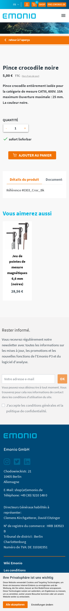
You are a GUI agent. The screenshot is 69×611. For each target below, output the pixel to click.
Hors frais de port (30, 76)
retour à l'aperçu (16, 40)
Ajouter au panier (32, 155)
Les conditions (15, 570)
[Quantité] (15, 128)
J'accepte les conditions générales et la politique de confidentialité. (34, 408)
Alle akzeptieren (15, 604)
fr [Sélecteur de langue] (15, 4)
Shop (42, 4)
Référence (13, 190)
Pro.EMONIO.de (57, 4)
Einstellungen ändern (42, 604)
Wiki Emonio (13, 563)
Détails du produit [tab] (24, 179)
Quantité (10, 120)
